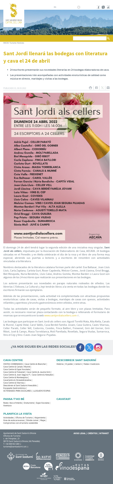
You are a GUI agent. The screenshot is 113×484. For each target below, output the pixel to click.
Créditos (92, 433)
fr (59, 7)
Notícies (20, 43)
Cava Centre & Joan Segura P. (16, 374)
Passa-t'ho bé (13, 399)
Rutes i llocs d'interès (12, 403)
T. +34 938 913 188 (11, 444)
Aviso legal (80, 433)
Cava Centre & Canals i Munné (16, 366)
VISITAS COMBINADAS (13, 364)
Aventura (7, 405)
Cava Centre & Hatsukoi (42, 374)
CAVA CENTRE (13, 360)
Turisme (13, 43)
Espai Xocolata (42, 403)
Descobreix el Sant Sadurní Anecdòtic (20, 385)
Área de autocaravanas (13, 420)
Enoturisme (29, 403)
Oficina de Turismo (24, 417)
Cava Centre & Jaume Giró (38, 372)
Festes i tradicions (91, 364)
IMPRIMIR (90, 88)
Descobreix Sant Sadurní (76, 360)
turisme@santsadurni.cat (14, 446)
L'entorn (78, 364)
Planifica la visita (17, 414)
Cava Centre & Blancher (35, 364)
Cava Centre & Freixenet (14, 372)
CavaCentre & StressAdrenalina (17, 380)
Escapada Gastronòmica (14, 388)
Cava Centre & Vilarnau (13, 383)
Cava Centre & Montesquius (15, 377)
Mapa (42, 420)
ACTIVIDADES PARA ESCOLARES (17, 391)
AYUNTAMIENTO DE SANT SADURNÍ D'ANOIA (88, 2)
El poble (69, 364)
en (63, 7)
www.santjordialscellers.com (60, 315)
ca (51, 7)
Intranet (104, 433)
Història (60, 364)
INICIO (6, 43)
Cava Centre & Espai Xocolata (16, 369)
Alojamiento (39, 417)
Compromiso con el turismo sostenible (20, 423)
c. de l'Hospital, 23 (11, 438)
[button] (6, 40)
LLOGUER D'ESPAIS (41, 391)
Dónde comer (32, 420)
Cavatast (63, 399)
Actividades (8, 417)
